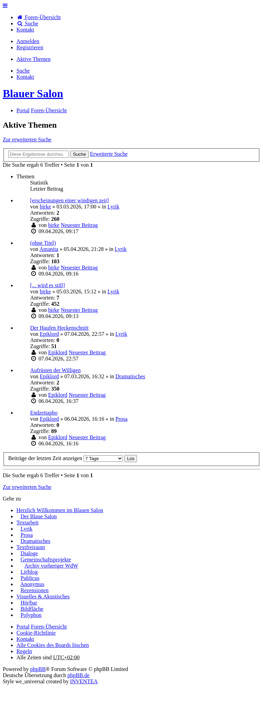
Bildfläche (32, 609)
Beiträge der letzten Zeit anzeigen (65, 458)
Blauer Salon (33, 93)
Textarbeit (27, 522)
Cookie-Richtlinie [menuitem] (36, 633)
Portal (22, 110)
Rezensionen (35, 590)
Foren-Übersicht (49, 627)
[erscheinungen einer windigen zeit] (69, 200)
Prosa (121, 419)
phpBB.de (78, 675)
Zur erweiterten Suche (27, 139)
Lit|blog (29, 572)
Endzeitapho (44, 413)
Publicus (30, 578)
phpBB (38, 669)
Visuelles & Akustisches (43, 596)
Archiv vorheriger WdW (51, 566)
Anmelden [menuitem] (27, 41)
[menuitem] (25, 30)
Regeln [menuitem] (24, 651)
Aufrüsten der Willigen (55, 370)
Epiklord (49, 334)
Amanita (48, 249)
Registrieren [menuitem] (29, 47)
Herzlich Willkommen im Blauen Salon (59, 510)
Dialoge (29, 553)
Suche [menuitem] (27, 23)
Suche (79, 154)
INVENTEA (84, 681)
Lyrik (114, 207)
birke (45, 207)
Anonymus (32, 584)
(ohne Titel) (43, 243)
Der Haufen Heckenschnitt (59, 328)
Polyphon (31, 615)
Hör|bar (29, 603)
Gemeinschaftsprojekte (46, 559)
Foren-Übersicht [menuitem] (38, 17)
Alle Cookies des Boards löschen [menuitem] (52, 645)
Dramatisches (130, 376)
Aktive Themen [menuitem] (33, 59)
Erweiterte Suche (109, 154)
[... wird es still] (47, 285)
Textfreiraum (30, 547)
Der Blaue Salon (39, 516)
